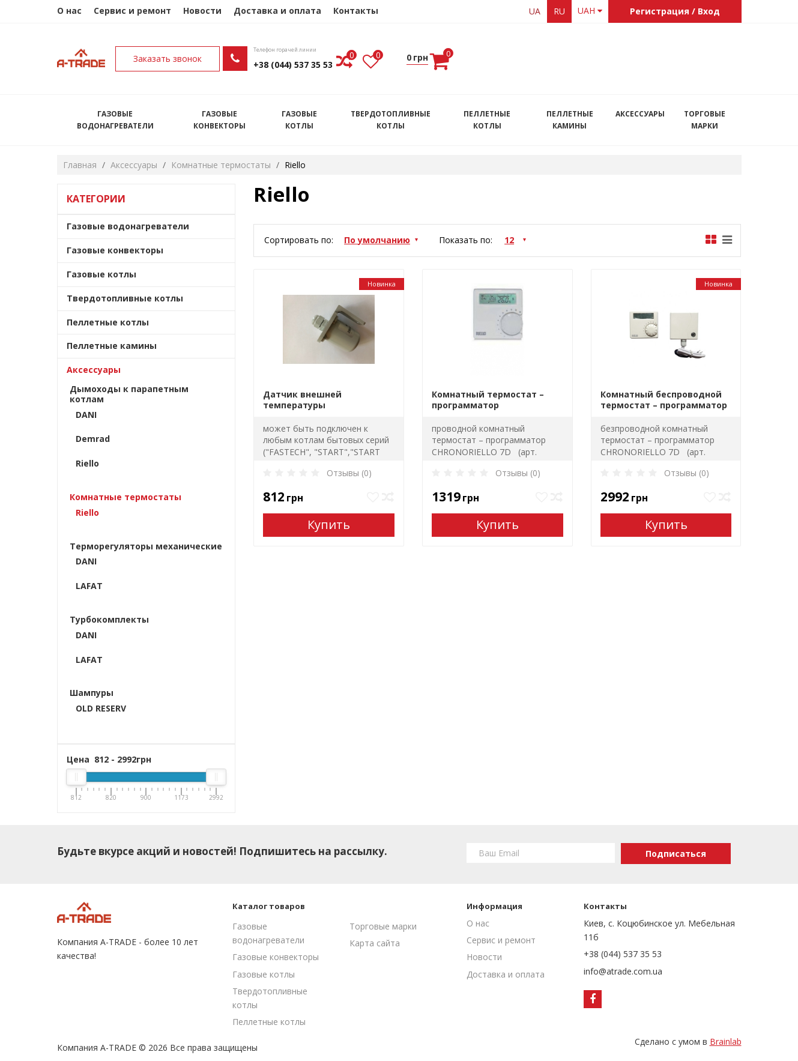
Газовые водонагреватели (115, 120)
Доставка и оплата (277, 10)
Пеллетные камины (569, 120)
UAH (590, 10)
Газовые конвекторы (219, 120)
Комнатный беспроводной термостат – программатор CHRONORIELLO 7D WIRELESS (663, 400)
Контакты (355, 10)
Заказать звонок (460, 58)
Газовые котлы (299, 120)
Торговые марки (704, 120)
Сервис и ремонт (132, 10)
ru (559, 11)
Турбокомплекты (109, 619)
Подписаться (675, 853)
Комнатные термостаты (221, 165)
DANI (86, 414)
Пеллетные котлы (487, 120)
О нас (69, 10)
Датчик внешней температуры (302, 400)
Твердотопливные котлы (391, 120)
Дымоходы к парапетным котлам (129, 394)
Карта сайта (374, 943)
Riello (87, 463)
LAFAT (89, 585)
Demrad (93, 438)
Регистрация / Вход (675, 11)
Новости (202, 10)
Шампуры (91, 692)
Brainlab (726, 1041)
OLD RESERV (101, 708)
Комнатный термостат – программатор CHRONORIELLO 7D (488, 400)
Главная (80, 165)
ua (534, 11)
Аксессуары (640, 114)
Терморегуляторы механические (146, 546)
